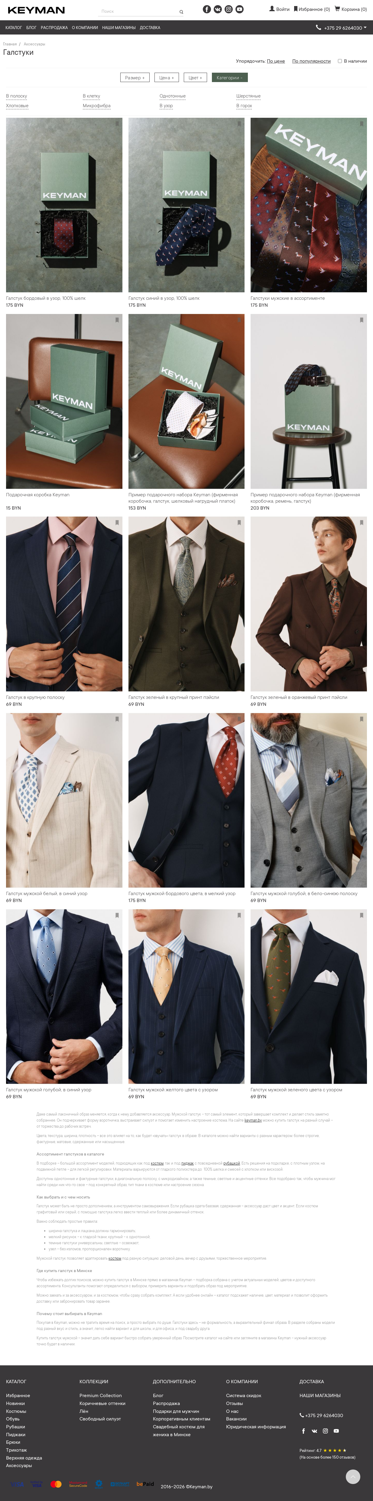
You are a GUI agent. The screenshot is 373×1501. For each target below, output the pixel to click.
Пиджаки (15, 1434)
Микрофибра (97, 105)
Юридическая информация (256, 1426)
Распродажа (54, 27)
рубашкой (231, 1163)
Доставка (150, 27)
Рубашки (15, 1426)
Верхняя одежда (24, 1457)
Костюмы (16, 1410)
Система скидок (243, 1395)
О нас (232, 1410)
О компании (85, 27)
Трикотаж (16, 1449)
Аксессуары (34, 44)
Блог (31, 27)
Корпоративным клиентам (181, 1418)
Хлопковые (17, 105)
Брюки (13, 1441)
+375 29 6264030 (321, 1415)
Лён (83, 1410)
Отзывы (234, 1403)
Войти (279, 9)
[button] (341, 28)
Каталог (13, 27)
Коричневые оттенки (102, 1403)
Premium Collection (100, 1395)
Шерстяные (248, 95)
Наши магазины (119, 27)
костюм (157, 1163)
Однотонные (173, 95)
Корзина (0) (351, 9)
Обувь (13, 1418)
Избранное (18, 1395)
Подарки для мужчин (176, 1410)
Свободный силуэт (100, 1418)
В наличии (352, 60)
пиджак (187, 1163)
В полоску (16, 95)
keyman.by (253, 1120)
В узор (166, 105)
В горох (244, 105)
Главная (10, 44)
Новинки (15, 1403)
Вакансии (236, 1418)
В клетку (91, 95)
